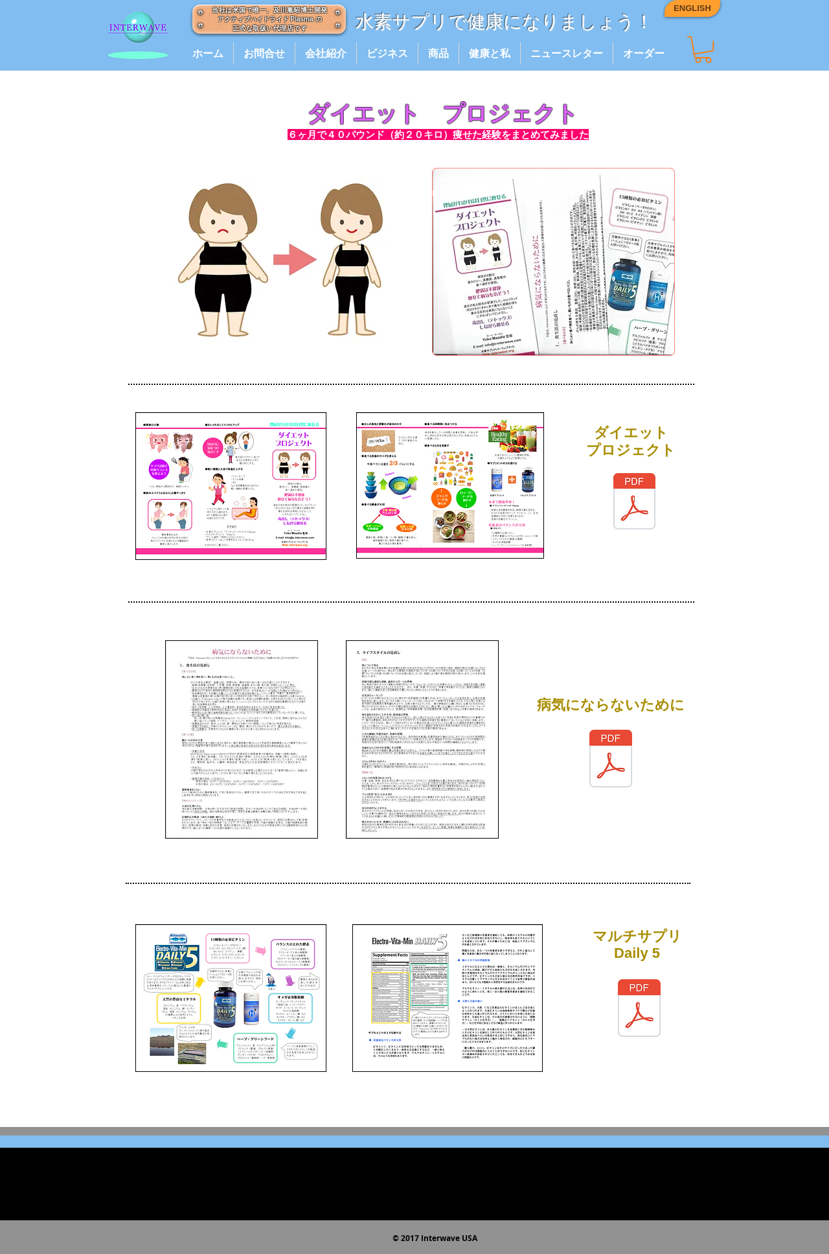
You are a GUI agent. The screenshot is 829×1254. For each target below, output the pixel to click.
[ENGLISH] (692, 8)
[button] (703, 49)
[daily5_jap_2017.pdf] (639, 1009)
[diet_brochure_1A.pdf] (634, 503)
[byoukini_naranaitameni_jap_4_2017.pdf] (610, 760)
